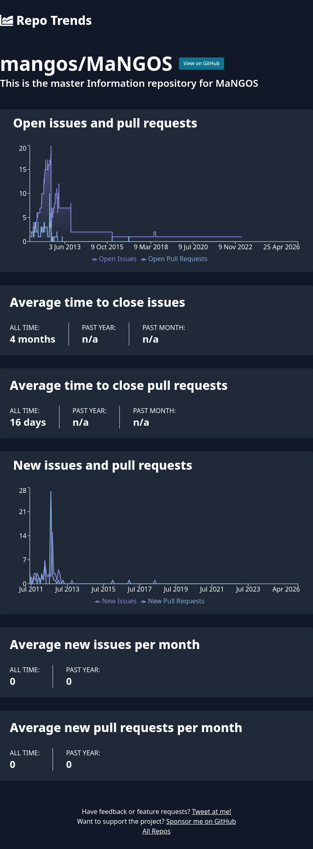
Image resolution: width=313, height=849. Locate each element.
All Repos (157, 831)
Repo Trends (46, 20)
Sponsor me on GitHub (201, 821)
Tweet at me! (211, 811)
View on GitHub (201, 63)
